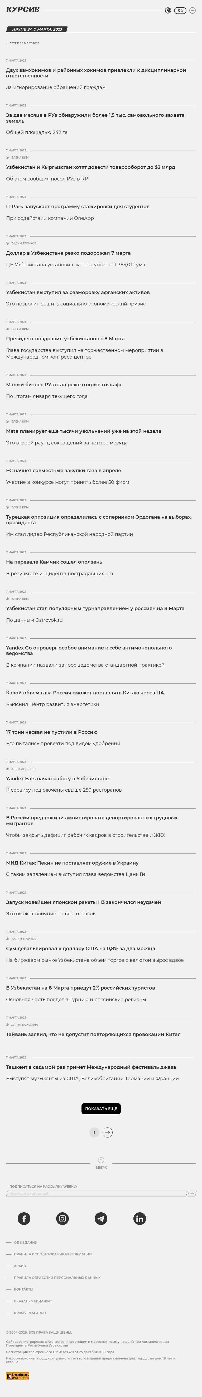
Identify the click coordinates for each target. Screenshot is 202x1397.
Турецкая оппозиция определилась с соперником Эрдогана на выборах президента (98, 520)
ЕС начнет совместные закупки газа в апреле (63, 471)
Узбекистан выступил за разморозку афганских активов (78, 292)
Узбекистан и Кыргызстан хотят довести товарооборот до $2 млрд (90, 167)
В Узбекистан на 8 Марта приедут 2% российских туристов (80, 988)
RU (180, 10)
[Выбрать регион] (168, 10)
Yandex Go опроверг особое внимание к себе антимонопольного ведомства (89, 651)
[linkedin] (139, 1218)
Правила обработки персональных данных (57, 1278)
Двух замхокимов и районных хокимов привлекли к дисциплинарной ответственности (96, 73)
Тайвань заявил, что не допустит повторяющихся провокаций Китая (93, 1034)
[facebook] (24, 1218)
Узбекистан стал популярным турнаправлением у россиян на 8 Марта (95, 608)
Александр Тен (23, 769)
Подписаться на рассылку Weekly (43, 1187)
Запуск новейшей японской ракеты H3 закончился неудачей (83, 902)
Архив (20, 1266)
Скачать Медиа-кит (33, 1301)
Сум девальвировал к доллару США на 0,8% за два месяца (80, 949)
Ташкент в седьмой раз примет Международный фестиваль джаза (91, 1067)
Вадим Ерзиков (23, 243)
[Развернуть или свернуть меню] (192, 10)
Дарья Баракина (24, 1025)
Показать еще (101, 1108)
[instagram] (62, 1218)
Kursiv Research (30, 1313)
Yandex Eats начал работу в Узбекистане (57, 779)
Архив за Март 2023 (22, 43)
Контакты (23, 1289)
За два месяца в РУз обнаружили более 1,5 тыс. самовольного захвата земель (95, 118)
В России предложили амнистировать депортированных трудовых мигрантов (91, 821)
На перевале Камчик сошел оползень (54, 562)
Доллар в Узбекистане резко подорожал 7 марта (68, 253)
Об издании (25, 1243)
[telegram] (101, 1218)
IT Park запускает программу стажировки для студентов (78, 207)
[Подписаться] (192, 1193)
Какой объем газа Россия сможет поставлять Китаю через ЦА (85, 693)
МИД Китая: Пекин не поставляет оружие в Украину (72, 863)
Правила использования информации (53, 1254)
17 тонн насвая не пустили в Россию (52, 732)
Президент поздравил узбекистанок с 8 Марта (65, 339)
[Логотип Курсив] (23, 9)
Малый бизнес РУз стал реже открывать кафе (64, 385)
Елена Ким (20, 157)
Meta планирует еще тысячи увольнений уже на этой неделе (83, 431)
